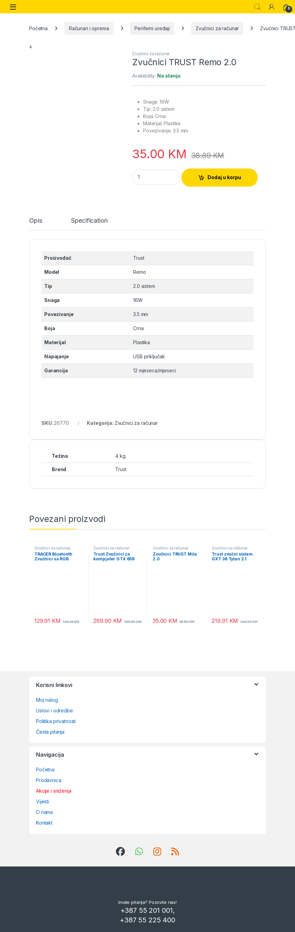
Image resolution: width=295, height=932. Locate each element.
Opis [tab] (35, 221)
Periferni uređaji (152, 28)
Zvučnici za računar (217, 28)
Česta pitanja (50, 732)
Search (257, 7)
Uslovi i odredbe (54, 710)
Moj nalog (47, 700)
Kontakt (44, 823)
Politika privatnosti (56, 721)
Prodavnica (48, 780)
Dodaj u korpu (224, 177)
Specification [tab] (89, 221)
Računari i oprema (89, 28)
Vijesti (42, 801)
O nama (44, 812)
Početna (38, 28)
